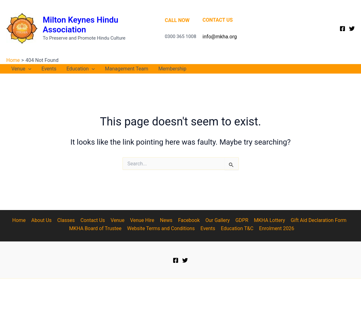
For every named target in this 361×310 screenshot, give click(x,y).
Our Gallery (216, 220)
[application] (28, 69)
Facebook (188, 220)
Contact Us (93, 220)
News (165, 220)
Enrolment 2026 (276, 228)
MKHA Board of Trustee (96, 228)
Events (48, 69)
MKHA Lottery (267, 220)
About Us (43, 220)
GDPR (239, 220)
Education (80, 69)
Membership (172, 69)
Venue (21, 69)
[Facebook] (342, 28)
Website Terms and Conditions (162, 228)
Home (21, 220)
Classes (67, 220)
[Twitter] (352, 28)
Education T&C (237, 228)
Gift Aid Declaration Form (316, 220)
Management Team (126, 69)
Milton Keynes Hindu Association (80, 24)
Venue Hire (142, 220)
